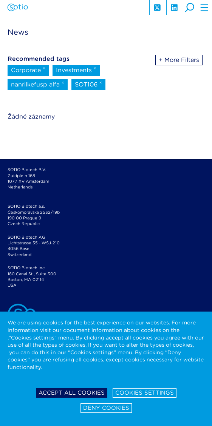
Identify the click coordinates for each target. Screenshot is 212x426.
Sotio (17, 7)
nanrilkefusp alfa (37, 84)
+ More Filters (179, 59)
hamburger (204, 7)
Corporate (28, 69)
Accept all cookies (72, 392)
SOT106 (88, 84)
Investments (76, 69)
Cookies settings (144, 392)
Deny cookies (106, 407)
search (189, 7)
